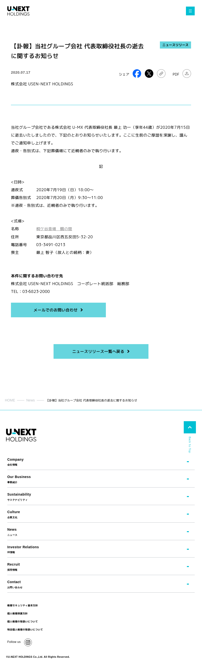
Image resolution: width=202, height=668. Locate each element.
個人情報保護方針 (17, 613)
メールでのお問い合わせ (56, 309)
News (30, 400)
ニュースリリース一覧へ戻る (98, 351)
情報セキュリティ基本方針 (22, 605)
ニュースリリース (175, 45)
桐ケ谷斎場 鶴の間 (54, 228)
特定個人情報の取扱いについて (25, 629)
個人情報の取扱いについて (22, 621)
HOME (10, 400)
